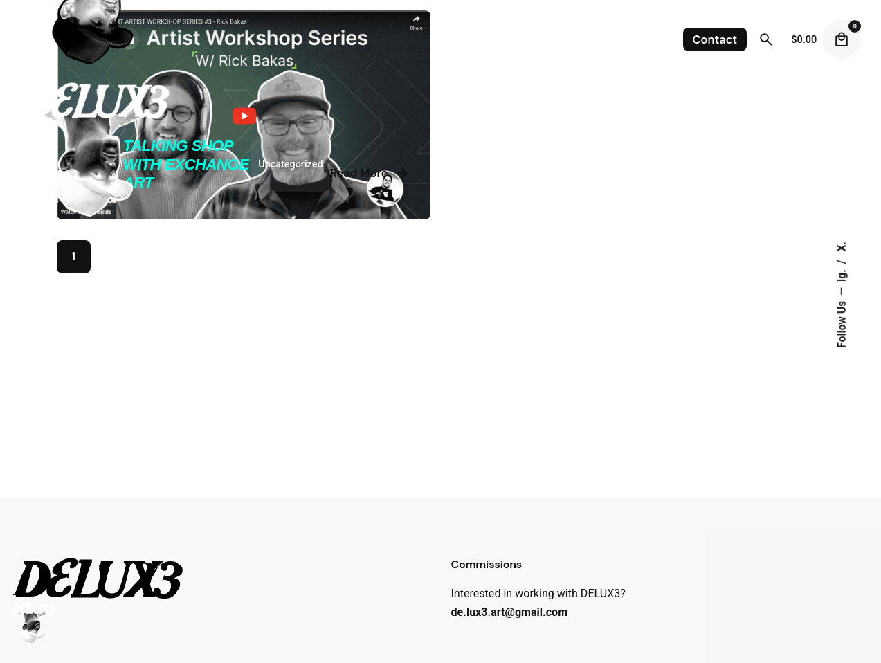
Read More (370, 173)
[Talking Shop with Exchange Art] (243, 114)
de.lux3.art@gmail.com (509, 612)
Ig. (841, 274)
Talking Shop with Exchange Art (185, 164)
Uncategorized (290, 164)
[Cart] (841, 39)
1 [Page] (73, 256)
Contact (715, 40)
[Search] (766, 39)
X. (841, 246)
